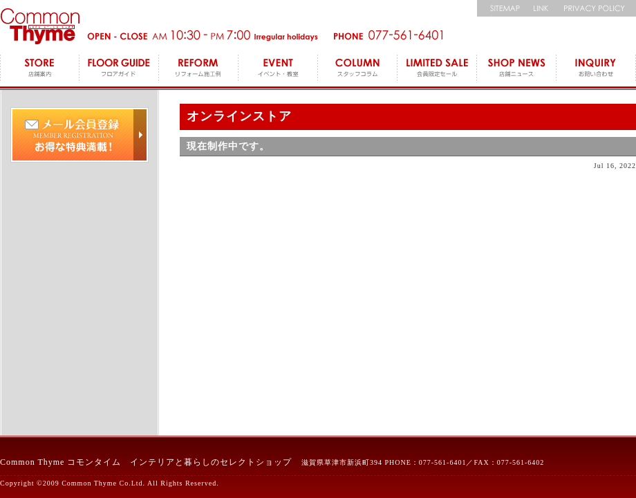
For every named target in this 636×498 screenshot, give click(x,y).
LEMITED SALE (437, 69)
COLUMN (358, 69)
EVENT (278, 69)
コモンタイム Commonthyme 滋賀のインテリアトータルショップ (40, 26)
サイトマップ (501, 8)
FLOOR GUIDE (119, 69)
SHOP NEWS (516, 69)
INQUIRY (596, 69)
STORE (40, 69)
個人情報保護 (596, 8)
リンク (540, 8)
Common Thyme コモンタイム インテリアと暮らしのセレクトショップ (146, 462)
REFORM (198, 69)
